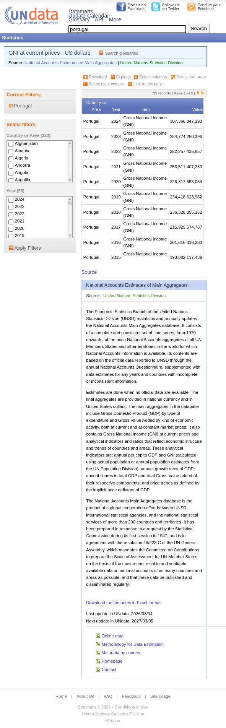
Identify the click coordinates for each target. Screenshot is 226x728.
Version (113, 720)
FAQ (108, 696)
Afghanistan (26, 143)
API (99, 19)
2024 (19, 199)
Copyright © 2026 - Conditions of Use (113, 707)
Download (98, 77)
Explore (123, 77)
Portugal (20, 106)
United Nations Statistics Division (151, 62)
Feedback (131, 696)
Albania (22, 150)
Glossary (78, 19)
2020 (19, 228)
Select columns (153, 77)
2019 (19, 235)
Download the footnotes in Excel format (123, 602)
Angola (21, 172)
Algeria (21, 158)
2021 (19, 221)
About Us (85, 696)
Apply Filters (27, 248)
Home (61, 696)
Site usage (160, 696)
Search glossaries (121, 53)
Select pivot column (106, 83)
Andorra (22, 165)
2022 (19, 213)
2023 (19, 206)
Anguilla (22, 179)
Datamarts (80, 11)
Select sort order (191, 77)
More (115, 19)
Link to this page (148, 83)
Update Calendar (88, 16)
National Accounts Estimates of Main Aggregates (70, 62)
